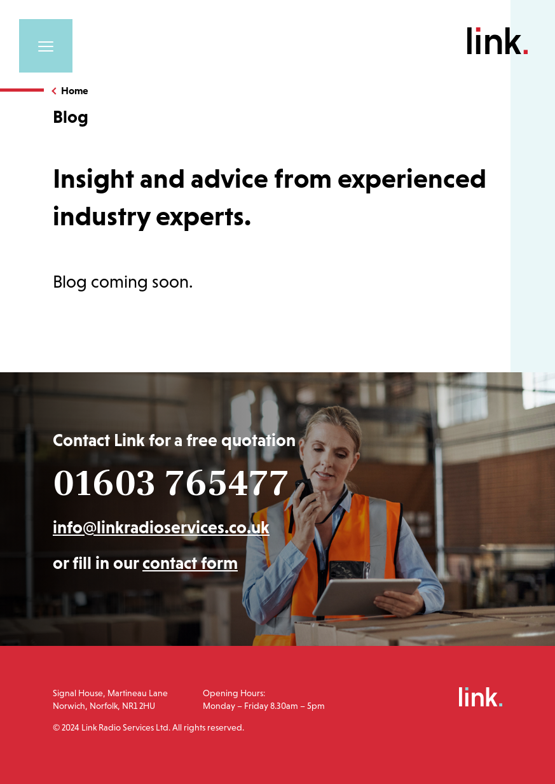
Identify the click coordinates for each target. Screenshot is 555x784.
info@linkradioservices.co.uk (161, 527)
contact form (190, 563)
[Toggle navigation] (45, 46)
